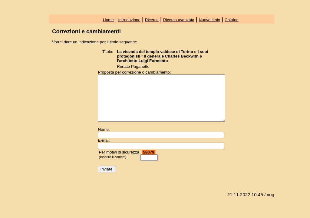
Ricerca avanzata (178, 20)
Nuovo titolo (209, 20)
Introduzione (129, 20)
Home (108, 20)
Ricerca (152, 20)
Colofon (232, 20)
